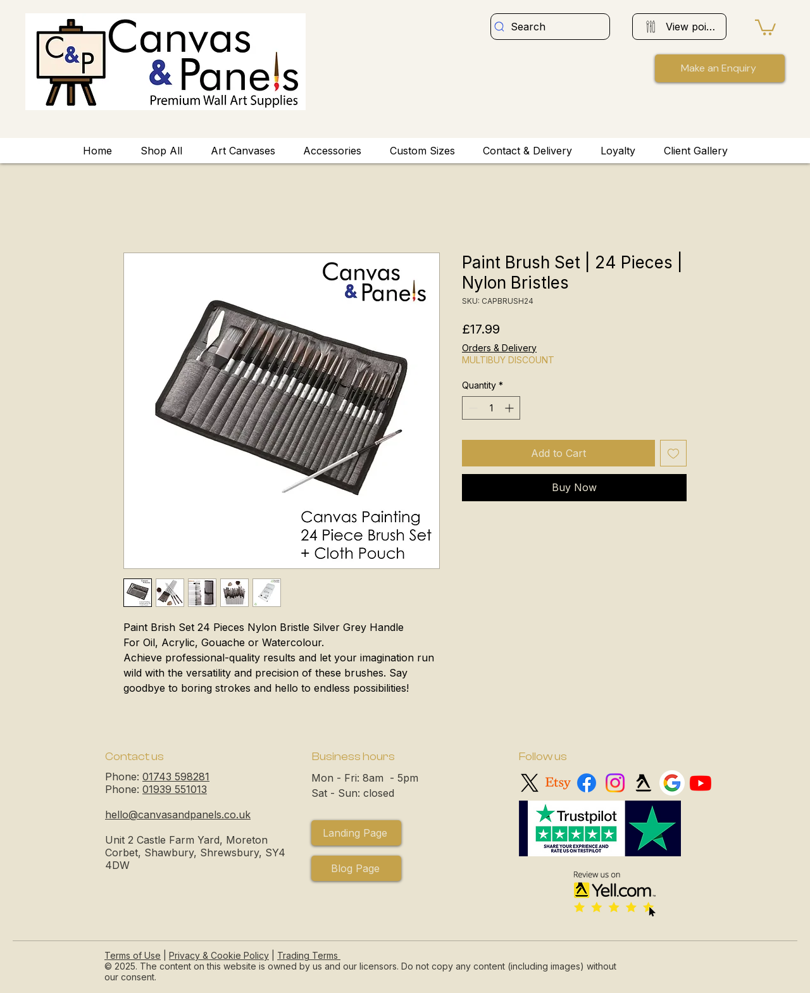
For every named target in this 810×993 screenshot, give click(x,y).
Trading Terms (307, 955)
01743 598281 (175, 776)
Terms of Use (132, 955)
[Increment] (510, 408)
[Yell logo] (643, 783)
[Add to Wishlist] (673, 453)
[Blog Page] (356, 868)
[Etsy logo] (558, 783)
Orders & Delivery (499, 347)
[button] (765, 26)
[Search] (550, 26)
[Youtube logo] (700, 783)
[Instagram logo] (615, 783)
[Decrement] (472, 408)
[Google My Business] (672, 783)
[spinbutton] (491, 408)
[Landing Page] (356, 833)
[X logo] (529, 783)
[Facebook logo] (586, 783)
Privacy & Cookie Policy (219, 955)
